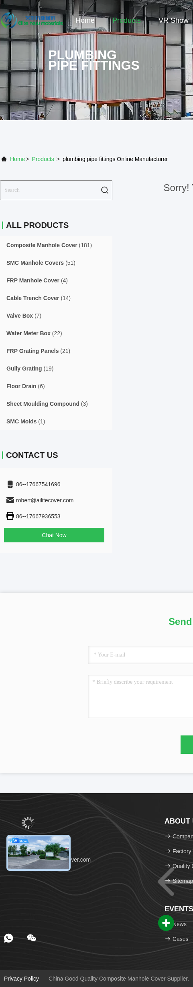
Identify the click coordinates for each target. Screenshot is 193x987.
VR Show (173, 20)
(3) (47, 404)
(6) (25, 386)
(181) (49, 245)
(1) (25, 421)
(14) (38, 298)
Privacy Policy (21, 978)
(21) (38, 351)
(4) (37, 280)
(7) (23, 315)
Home (85, 20)
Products (126, 20)
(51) (40, 263)
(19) (29, 368)
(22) (34, 333)
